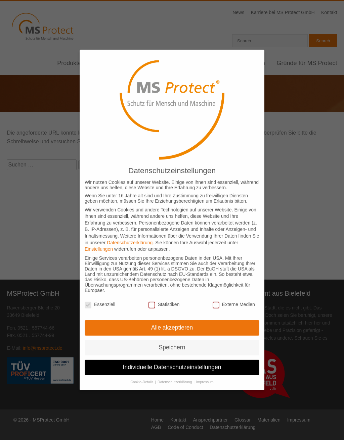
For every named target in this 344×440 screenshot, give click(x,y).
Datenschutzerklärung (130, 231)
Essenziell (100, 293)
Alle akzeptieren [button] (172, 316)
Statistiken (164, 293)
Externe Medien (234, 293)
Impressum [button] (205, 370)
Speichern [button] (172, 336)
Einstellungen (99, 237)
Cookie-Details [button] (142, 370)
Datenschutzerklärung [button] (175, 370)
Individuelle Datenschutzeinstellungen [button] (172, 355)
